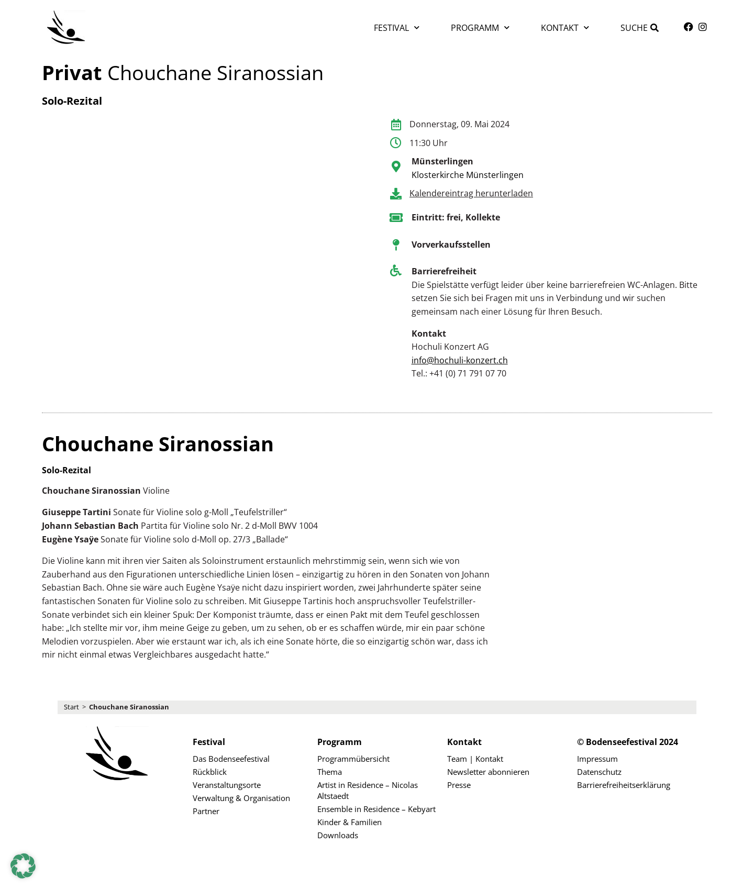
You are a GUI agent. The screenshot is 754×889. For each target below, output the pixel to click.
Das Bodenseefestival (231, 758)
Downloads (337, 835)
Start (71, 707)
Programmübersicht (353, 758)
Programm (480, 27)
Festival (396, 27)
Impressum (597, 758)
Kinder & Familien (349, 822)
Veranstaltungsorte (227, 785)
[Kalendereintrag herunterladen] (396, 193)
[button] (23, 866)
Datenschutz (599, 771)
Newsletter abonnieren (488, 771)
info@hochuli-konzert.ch (460, 360)
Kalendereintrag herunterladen (471, 193)
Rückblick (210, 771)
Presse (459, 785)
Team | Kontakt (475, 758)
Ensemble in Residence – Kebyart (376, 809)
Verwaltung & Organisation (241, 798)
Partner (206, 811)
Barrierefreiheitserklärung (623, 785)
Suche (634, 28)
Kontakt (565, 27)
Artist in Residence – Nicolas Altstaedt (367, 790)
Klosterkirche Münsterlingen (468, 175)
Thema (329, 771)
